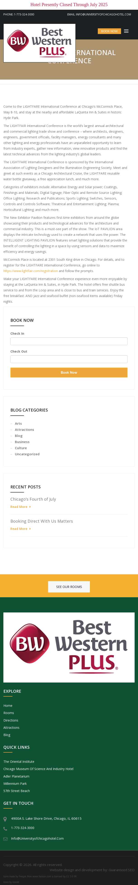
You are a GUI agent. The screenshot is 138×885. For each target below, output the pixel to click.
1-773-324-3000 (22, 828)
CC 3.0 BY (71, 876)
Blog (19, 435)
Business (22, 441)
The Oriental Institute (18, 761)
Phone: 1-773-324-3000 (18, 14)
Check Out (18, 351)
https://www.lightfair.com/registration (30, 271)
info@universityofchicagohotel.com (37, 838)
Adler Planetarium (16, 776)
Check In (17, 333)
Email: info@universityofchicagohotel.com (99, 14)
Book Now (69, 373)
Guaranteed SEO (122, 870)
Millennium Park (15, 783)
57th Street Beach (16, 791)
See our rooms (69, 587)
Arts (18, 423)
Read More (18, 507)
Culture (21, 448)
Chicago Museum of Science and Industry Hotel (38, 769)
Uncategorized (27, 454)
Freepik (22, 876)
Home (7, 705)
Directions (10, 720)
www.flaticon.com (42, 876)
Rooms (8, 713)
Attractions (24, 429)
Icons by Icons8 (11, 882)
